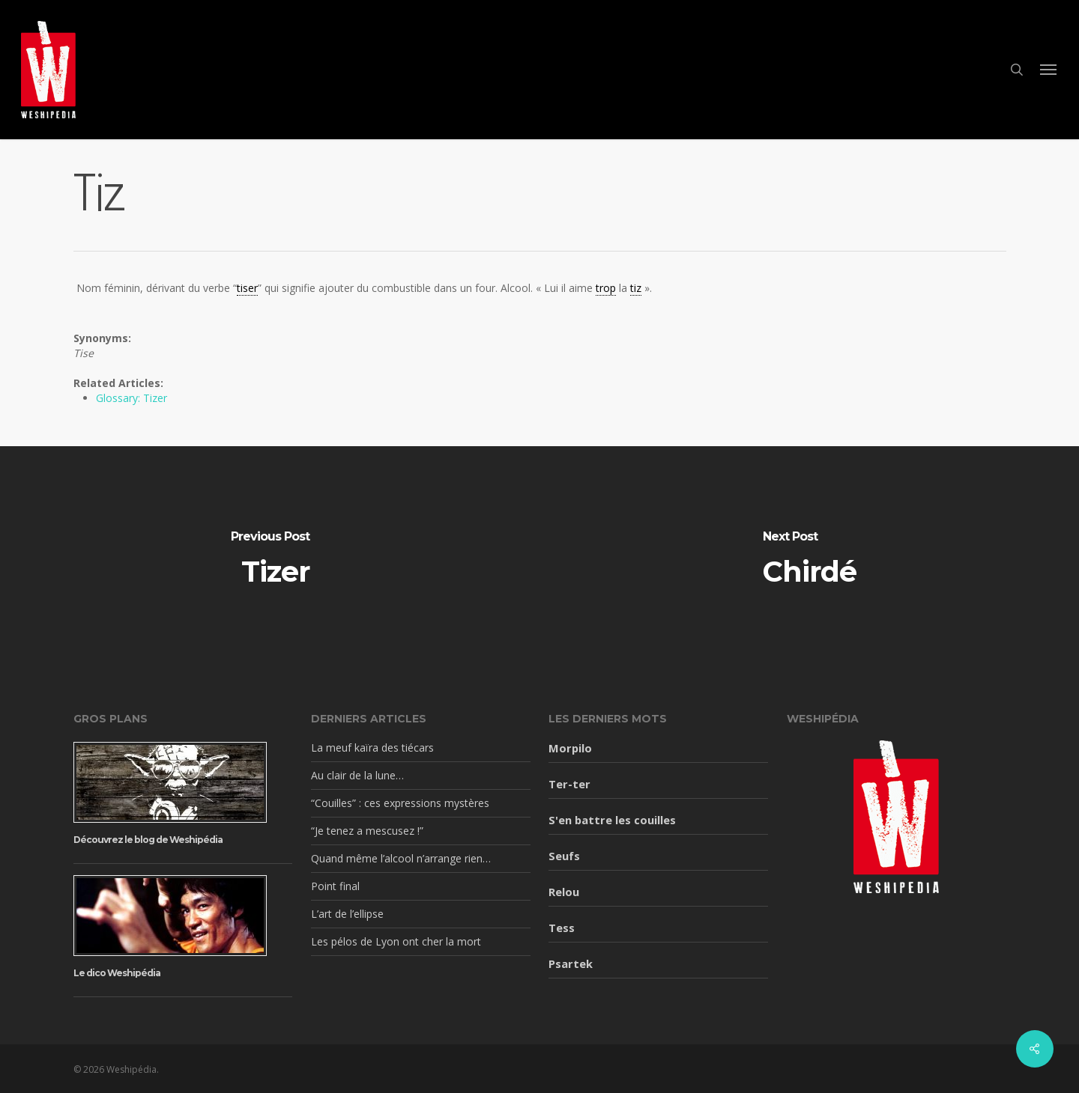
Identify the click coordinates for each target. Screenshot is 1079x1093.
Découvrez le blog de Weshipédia (148, 839)
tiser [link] (247, 288)
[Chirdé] (809, 558)
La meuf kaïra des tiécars (372, 747)
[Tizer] (270, 558)
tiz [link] (635, 288)
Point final (335, 886)
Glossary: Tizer (131, 398)
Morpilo (570, 747)
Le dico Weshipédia (116, 972)
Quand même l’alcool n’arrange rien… (401, 858)
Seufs (564, 855)
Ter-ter (569, 783)
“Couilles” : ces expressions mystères (400, 803)
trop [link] (606, 288)
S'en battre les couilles (612, 819)
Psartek (570, 963)
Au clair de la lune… (357, 775)
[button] (1049, 69)
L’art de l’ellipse (347, 914)
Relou (563, 891)
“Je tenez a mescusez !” (367, 830)
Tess (561, 927)
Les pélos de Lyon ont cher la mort (396, 941)
